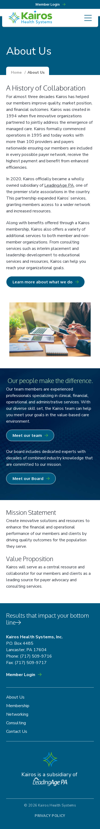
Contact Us (16, 731)
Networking (17, 714)
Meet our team (27, 435)
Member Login (20, 675)
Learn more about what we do (43, 281)
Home (16, 72)
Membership (17, 706)
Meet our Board (28, 478)
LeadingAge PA (59, 185)
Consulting (16, 723)
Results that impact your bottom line (47, 619)
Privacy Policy (50, 815)
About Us (15, 697)
